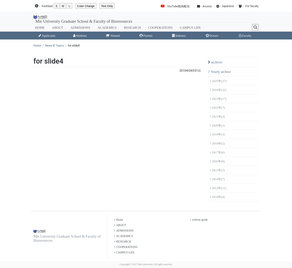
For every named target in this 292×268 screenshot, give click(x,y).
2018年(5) (217, 143)
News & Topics (54, 45)
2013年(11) (218, 188)
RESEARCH (132, 27)
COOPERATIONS (160, 27)
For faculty (252, 6)
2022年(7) (217, 107)
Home (37, 45)
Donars (212, 35)
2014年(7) (217, 179)
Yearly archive (219, 72)
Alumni (113, 35)
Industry (179, 35)
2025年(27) (218, 81)
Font (47, 6)
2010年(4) (217, 197)
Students (80, 35)
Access (207, 6)
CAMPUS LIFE (190, 27)
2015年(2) (217, 170)
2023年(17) (218, 98)
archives (215, 62)
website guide (199, 219)
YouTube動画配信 (178, 6)
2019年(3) (217, 134)
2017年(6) (217, 152)
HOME (40, 27)
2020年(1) (217, 125)
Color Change (85, 6)
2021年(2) (217, 116)
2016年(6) (217, 161)
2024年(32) (218, 89)
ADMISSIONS (80, 27)
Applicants (47, 35)
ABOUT (57, 27)
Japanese (228, 6)
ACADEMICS (107, 27)
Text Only (107, 6)
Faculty (245, 35)
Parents (146, 35)
